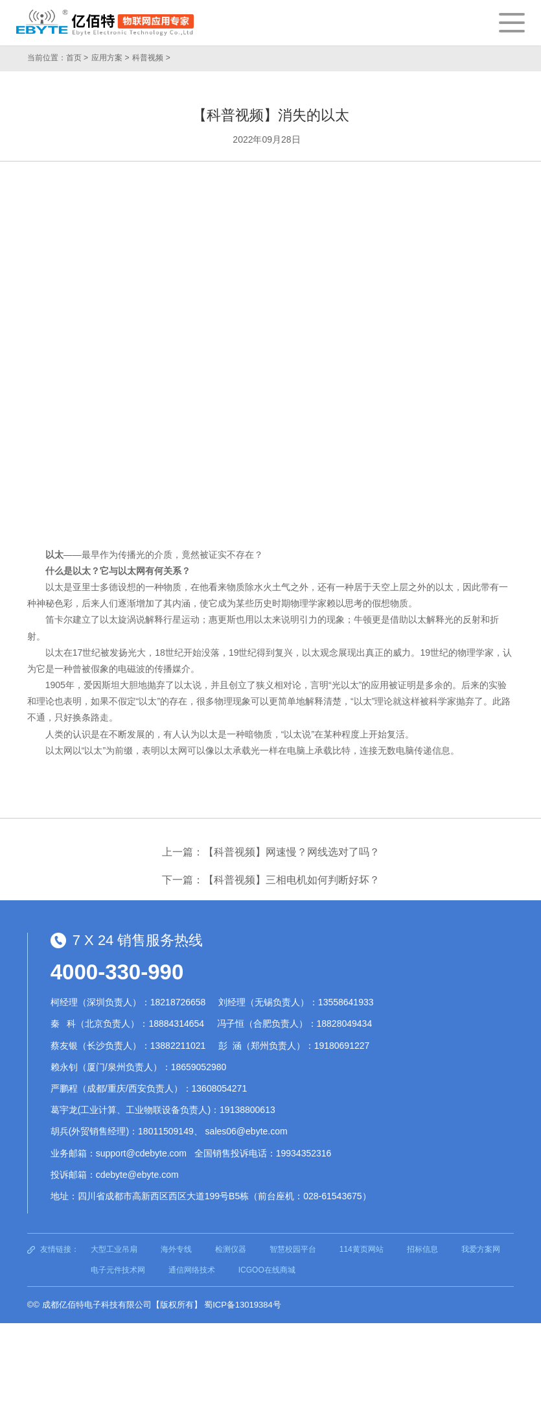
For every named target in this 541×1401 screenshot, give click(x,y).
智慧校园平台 (293, 1249)
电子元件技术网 (118, 1270)
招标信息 (422, 1249)
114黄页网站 (362, 1249)
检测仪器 (230, 1249)
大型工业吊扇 (114, 1249)
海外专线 (176, 1249)
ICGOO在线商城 (266, 1270)
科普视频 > (151, 57)
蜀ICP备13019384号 (242, 1305)
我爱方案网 (480, 1249)
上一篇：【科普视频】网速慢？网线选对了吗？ (271, 851)
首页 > (77, 57)
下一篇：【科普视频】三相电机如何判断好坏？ (271, 879)
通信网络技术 (191, 1270)
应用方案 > (110, 57)
